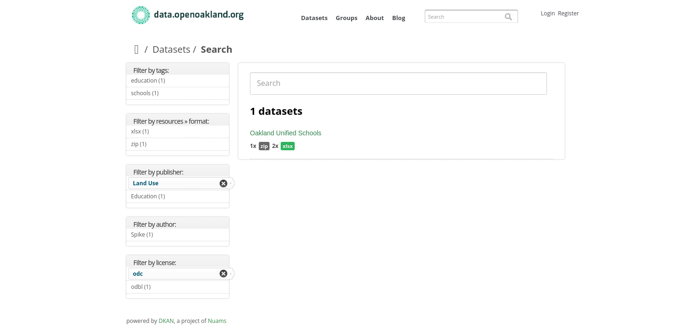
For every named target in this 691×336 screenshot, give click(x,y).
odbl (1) (161, 287)
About (375, 18)
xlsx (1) (159, 131)
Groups (347, 18)
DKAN (166, 321)
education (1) (176, 80)
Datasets (314, 18)
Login (548, 13)
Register (568, 13)
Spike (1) (164, 234)
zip (264, 145)
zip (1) (157, 144)
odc (138, 274)
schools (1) (169, 93)
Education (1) (176, 196)
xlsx (288, 145)
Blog (398, 18)
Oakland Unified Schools (285, 133)
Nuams (217, 321)
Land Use (146, 183)
